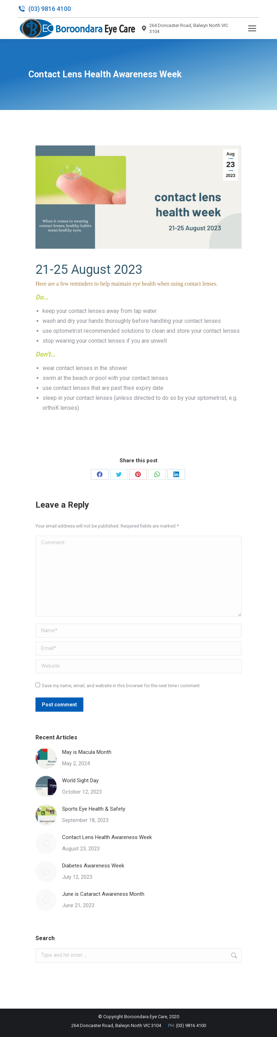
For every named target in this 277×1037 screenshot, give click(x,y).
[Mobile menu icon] (252, 28)
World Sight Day (80, 780)
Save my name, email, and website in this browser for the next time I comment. (121, 685)
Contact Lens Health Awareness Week (107, 837)
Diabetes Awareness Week (93, 865)
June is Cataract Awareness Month (103, 894)
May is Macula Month (86, 752)
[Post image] (46, 758)
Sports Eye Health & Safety (93, 809)
